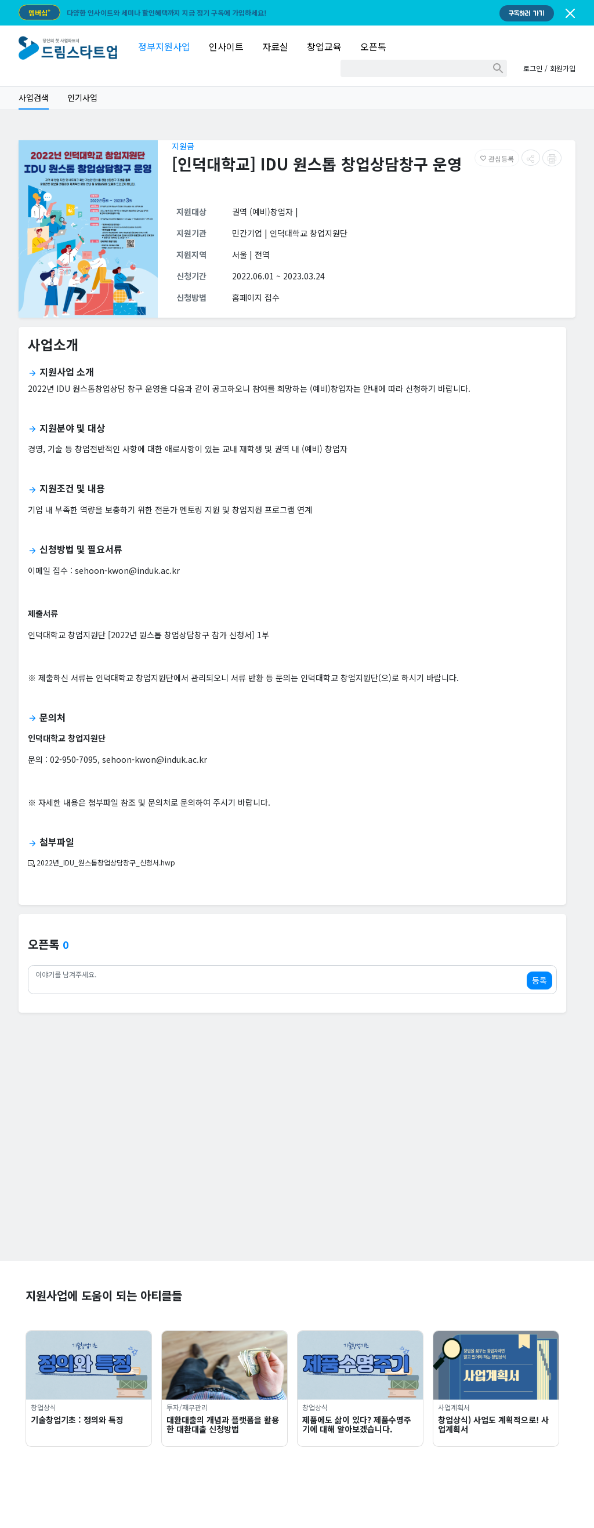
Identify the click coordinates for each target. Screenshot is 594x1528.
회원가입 (562, 68)
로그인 (532, 68)
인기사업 (82, 97)
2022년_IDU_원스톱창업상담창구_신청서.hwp (101, 862)
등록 (539, 980)
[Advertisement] (297, 1179)
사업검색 (34, 97)
